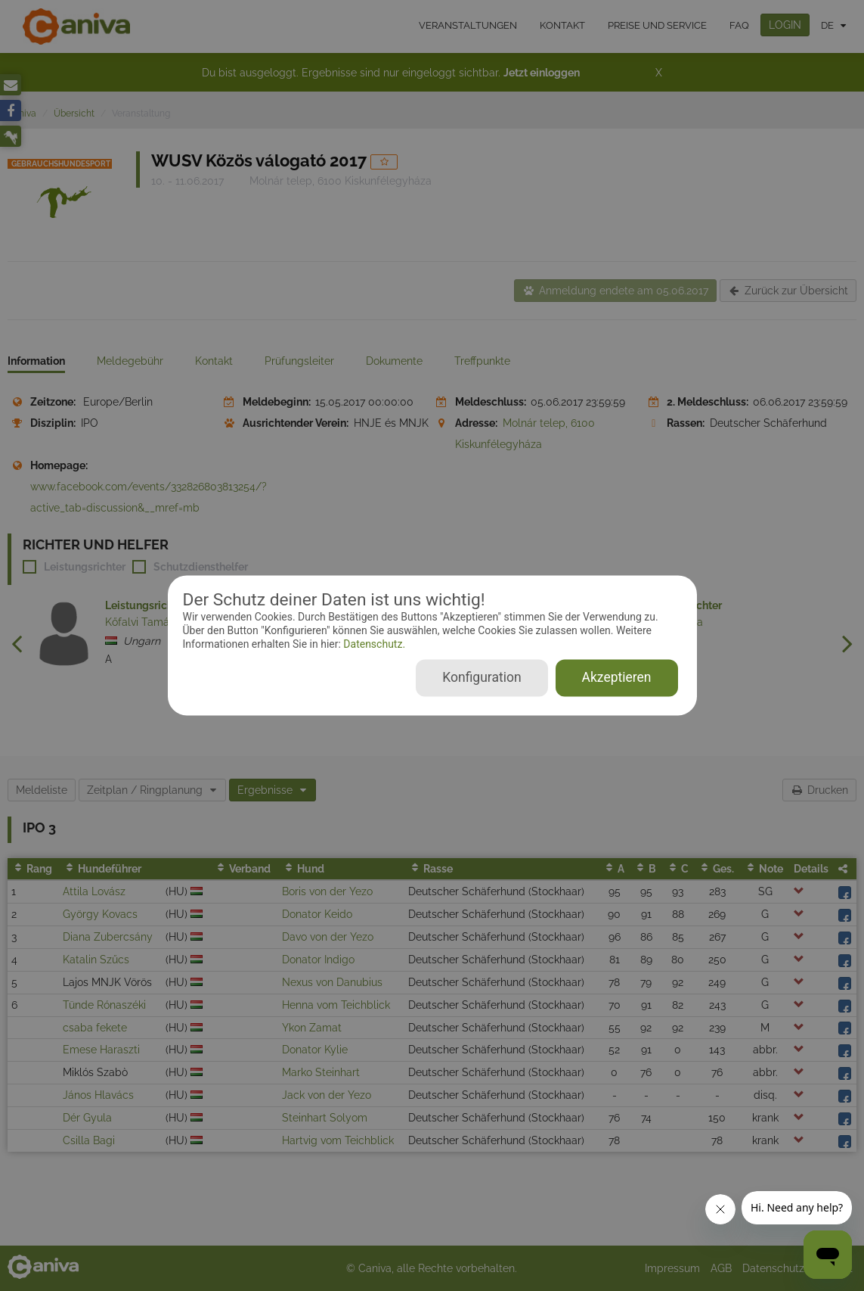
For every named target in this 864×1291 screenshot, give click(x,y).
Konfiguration (481, 678)
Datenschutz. (373, 644)
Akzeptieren (617, 678)
